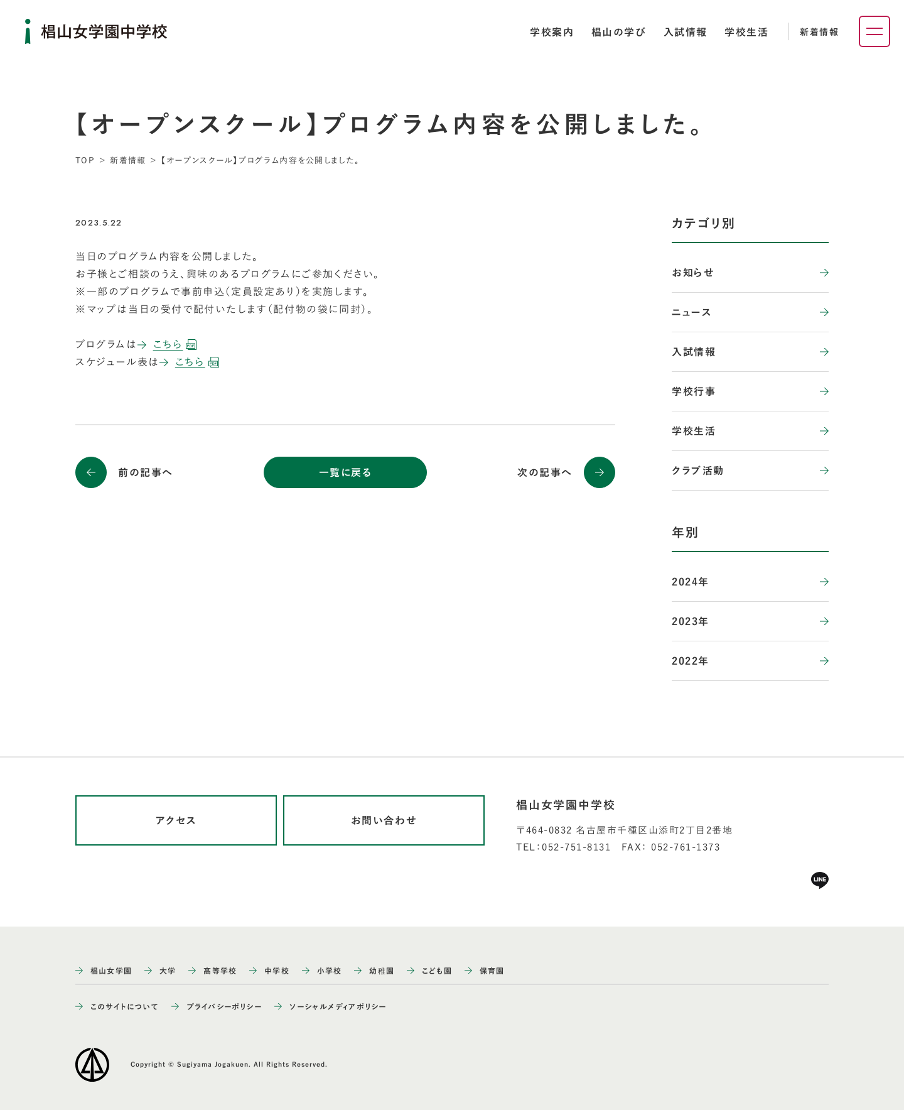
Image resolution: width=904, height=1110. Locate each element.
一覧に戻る (345, 472)
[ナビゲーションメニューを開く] (874, 31)
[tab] (552, 32)
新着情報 (819, 32)
